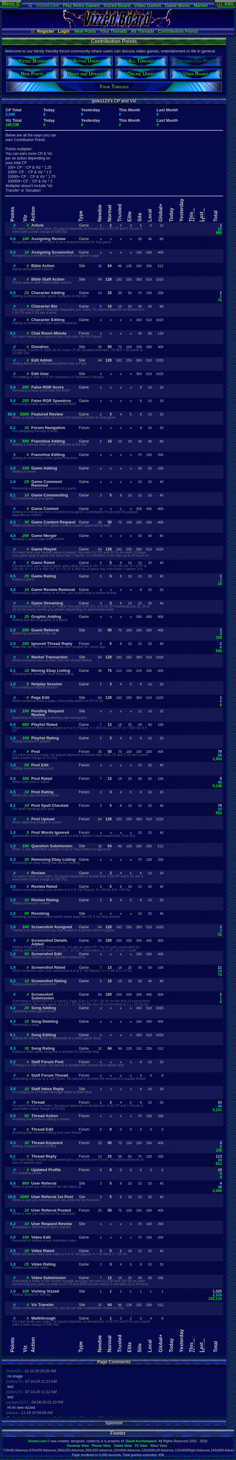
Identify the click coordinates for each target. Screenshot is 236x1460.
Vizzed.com (47, 5)
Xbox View (158, 1445)
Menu (10, 3)
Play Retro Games (81, 5)
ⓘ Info (225, 3)
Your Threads (113, 31)
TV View (141, 1445)
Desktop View (78, 1445)
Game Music (177, 5)
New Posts (85, 31)
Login (63, 31)
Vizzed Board (117, 5)
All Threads (142, 31)
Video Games (147, 5)
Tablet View (122, 1445)
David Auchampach (141, 1441)
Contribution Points (178, 31)
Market (201, 5)
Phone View (101, 1445)
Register (45, 31)
